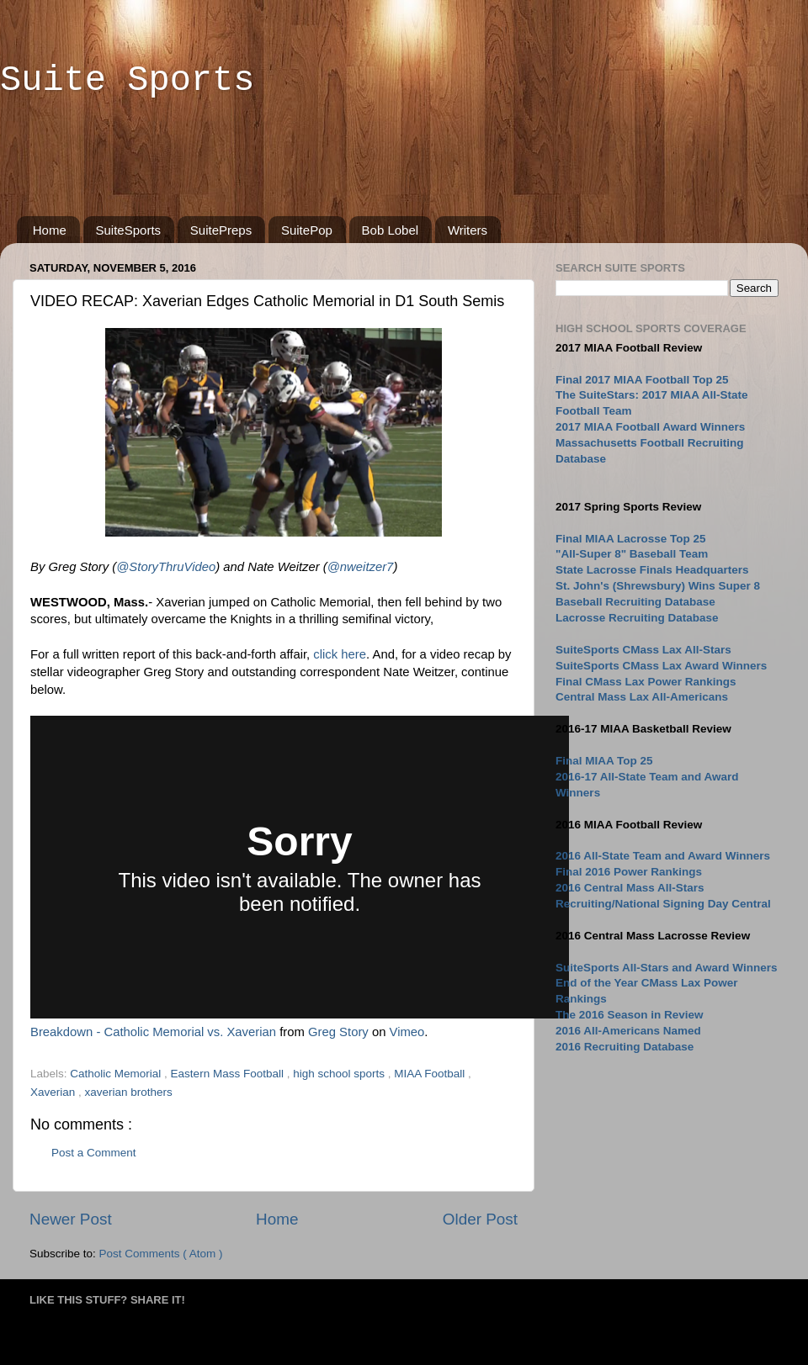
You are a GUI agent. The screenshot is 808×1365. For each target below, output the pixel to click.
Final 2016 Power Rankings (629, 871)
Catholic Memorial (117, 1073)
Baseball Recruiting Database (635, 601)
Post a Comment (93, 1152)
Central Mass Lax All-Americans (642, 696)
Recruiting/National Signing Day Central (663, 903)
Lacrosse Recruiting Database (637, 617)
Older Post (480, 1219)
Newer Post (70, 1219)
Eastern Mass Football (229, 1073)
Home (49, 230)
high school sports (340, 1073)
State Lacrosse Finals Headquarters (652, 569)
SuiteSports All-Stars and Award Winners (666, 967)
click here (339, 654)
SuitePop (306, 230)
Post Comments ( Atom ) (161, 1253)
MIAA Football (431, 1073)
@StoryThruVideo (165, 567)
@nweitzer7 (360, 567)
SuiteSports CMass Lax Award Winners (661, 665)
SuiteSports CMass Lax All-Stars (643, 649)
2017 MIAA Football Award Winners (650, 427)
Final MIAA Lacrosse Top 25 (631, 538)
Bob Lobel (390, 230)
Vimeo (407, 1032)
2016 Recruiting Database (625, 1046)
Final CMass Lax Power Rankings (646, 681)
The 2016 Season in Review (630, 1014)
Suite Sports (127, 81)
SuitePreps (221, 230)
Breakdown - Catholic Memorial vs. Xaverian (153, 1032)
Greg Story (338, 1032)
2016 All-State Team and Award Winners (663, 855)
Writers (467, 230)
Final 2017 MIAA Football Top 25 (642, 379)
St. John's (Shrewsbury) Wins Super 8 (658, 585)
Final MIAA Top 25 (604, 760)
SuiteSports (129, 230)
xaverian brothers (129, 1092)
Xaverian (54, 1092)
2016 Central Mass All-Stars (630, 887)
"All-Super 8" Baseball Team (632, 554)
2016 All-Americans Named (628, 1030)
